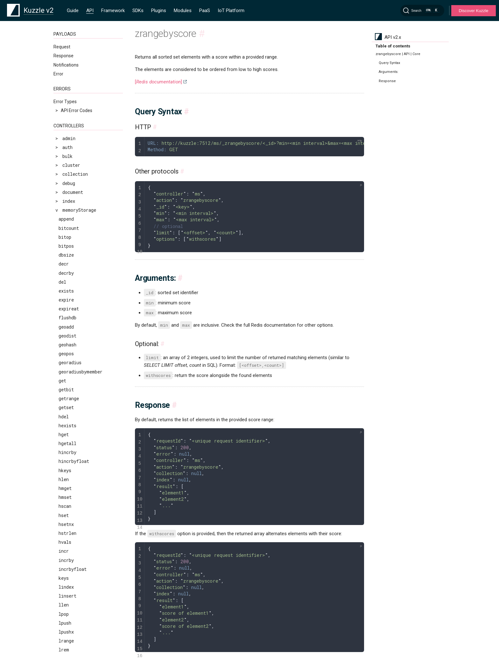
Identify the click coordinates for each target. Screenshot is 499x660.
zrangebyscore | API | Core (398, 54)
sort (64, 232)
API (90, 10)
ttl (62, 322)
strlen (66, 277)
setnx (65, 178)
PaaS (204, 10)
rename (66, 62)
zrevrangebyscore (79, 483)
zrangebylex (73, 403)
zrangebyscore (75, 411)
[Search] (422, 10)
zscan (65, 501)
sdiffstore (71, 151)
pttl (64, 43)
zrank (65, 420)
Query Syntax (389, 63)
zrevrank (69, 492)
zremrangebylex (77, 439)
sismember (70, 205)
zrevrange (70, 465)
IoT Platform (231, 10)
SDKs (138, 10)
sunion (66, 286)
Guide (73, 10)
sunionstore (73, 295)
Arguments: (388, 72)
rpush (65, 98)
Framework (113, 10)
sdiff (65, 142)
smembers (69, 214)
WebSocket (64, 585)
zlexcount (70, 385)
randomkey (70, 53)
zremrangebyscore (79, 456)
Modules (183, 10)
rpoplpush (70, 88)
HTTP (59, 576)
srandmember (73, 250)
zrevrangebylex (76, 474)
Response (387, 81)
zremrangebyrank (78, 447)
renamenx (69, 70)
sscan (65, 268)
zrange (66, 394)
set (62, 160)
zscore (66, 510)
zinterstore (73, 376)
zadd (64, 340)
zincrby (67, 367)
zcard (65, 349)
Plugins (158, 10)
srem (64, 259)
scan (64, 124)
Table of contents (393, 46)
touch (65, 313)
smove (65, 223)
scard (65, 133)
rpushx (66, 106)
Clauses (61, 622)
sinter (66, 187)
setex (65, 169)
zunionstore (73, 519)
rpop (64, 79)
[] (158, 82)
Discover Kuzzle (473, 10)
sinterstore (73, 196)
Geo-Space (64, 639)
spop (64, 241)
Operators (63, 631)
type (64, 331)
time (64, 304)
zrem (64, 429)
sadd (64, 115)
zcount (66, 358)
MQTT (59, 594)
